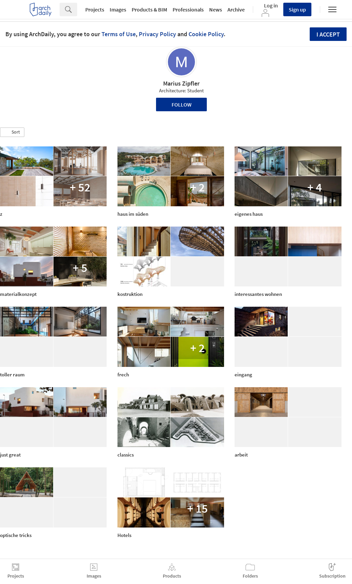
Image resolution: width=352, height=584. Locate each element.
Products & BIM (149, 9)
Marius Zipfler (181, 83)
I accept (328, 34)
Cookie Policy (206, 34)
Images (118, 9)
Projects (94, 9)
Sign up (297, 9)
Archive (236, 9)
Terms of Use (119, 34)
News (215, 9)
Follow (182, 104)
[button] (12, 132)
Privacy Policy (157, 34)
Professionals (188, 9)
